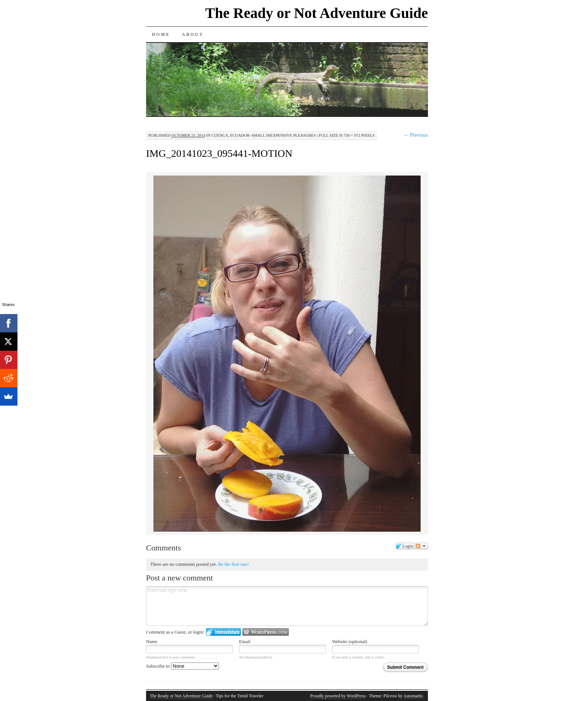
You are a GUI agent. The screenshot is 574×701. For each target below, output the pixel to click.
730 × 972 (352, 135)
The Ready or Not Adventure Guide (316, 13)
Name (151, 641)
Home (161, 34)
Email (244, 641)
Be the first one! (233, 564)
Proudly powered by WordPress (338, 695)
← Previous (415, 135)
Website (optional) (349, 641)
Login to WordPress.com (265, 632)
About (193, 34)
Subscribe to (182, 666)
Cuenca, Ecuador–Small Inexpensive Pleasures (264, 135)
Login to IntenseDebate (223, 632)
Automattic (413, 695)
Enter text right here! (287, 606)
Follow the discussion (421, 546)
